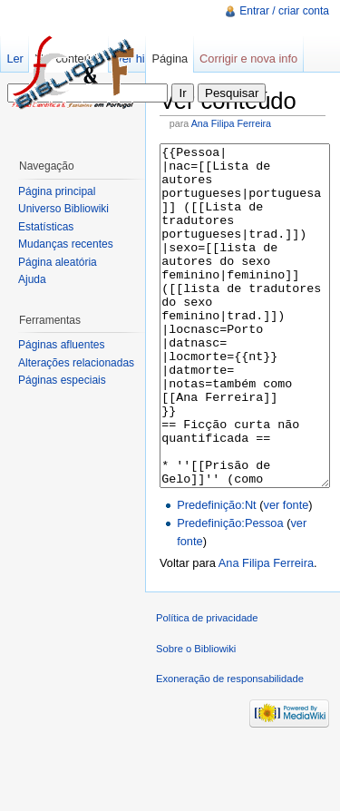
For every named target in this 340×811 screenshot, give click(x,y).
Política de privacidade (207, 685)
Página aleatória (57, 262)
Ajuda (32, 279)
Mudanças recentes (65, 244)
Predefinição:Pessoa (230, 591)
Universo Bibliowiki (63, 208)
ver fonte (286, 573)
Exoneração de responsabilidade (230, 746)
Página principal (56, 191)
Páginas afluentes (61, 344)
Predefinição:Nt (217, 573)
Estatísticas (45, 226)
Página (169, 58)
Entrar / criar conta (284, 11)
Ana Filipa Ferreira (231, 123)
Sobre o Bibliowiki (196, 716)
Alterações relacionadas (76, 363)
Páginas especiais (62, 380)
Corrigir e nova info (248, 58)
